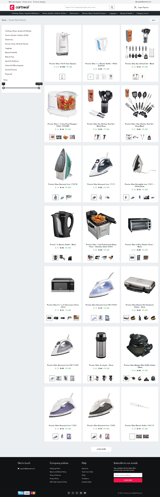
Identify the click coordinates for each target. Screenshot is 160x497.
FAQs (83, 475)
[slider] (3, 88)
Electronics (74, 13)
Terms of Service (55, 475)
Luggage (112, 13)
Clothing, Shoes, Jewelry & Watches (25, 13)
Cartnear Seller (87, 482)
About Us (85, 468)
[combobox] (154, 20)
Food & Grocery (11, 70)
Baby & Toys (9, 57)
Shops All (8, 74)
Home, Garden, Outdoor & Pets (53, 13)
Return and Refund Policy (58, 472)
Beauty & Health (126, 13)
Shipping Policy (55, 468)
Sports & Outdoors (12, 61)
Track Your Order (87, 472)
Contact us (85, 479)
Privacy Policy (54, 479)
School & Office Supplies (14, 65)
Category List (142, 13)
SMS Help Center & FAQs (58, 482)
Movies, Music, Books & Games (93, 13)
